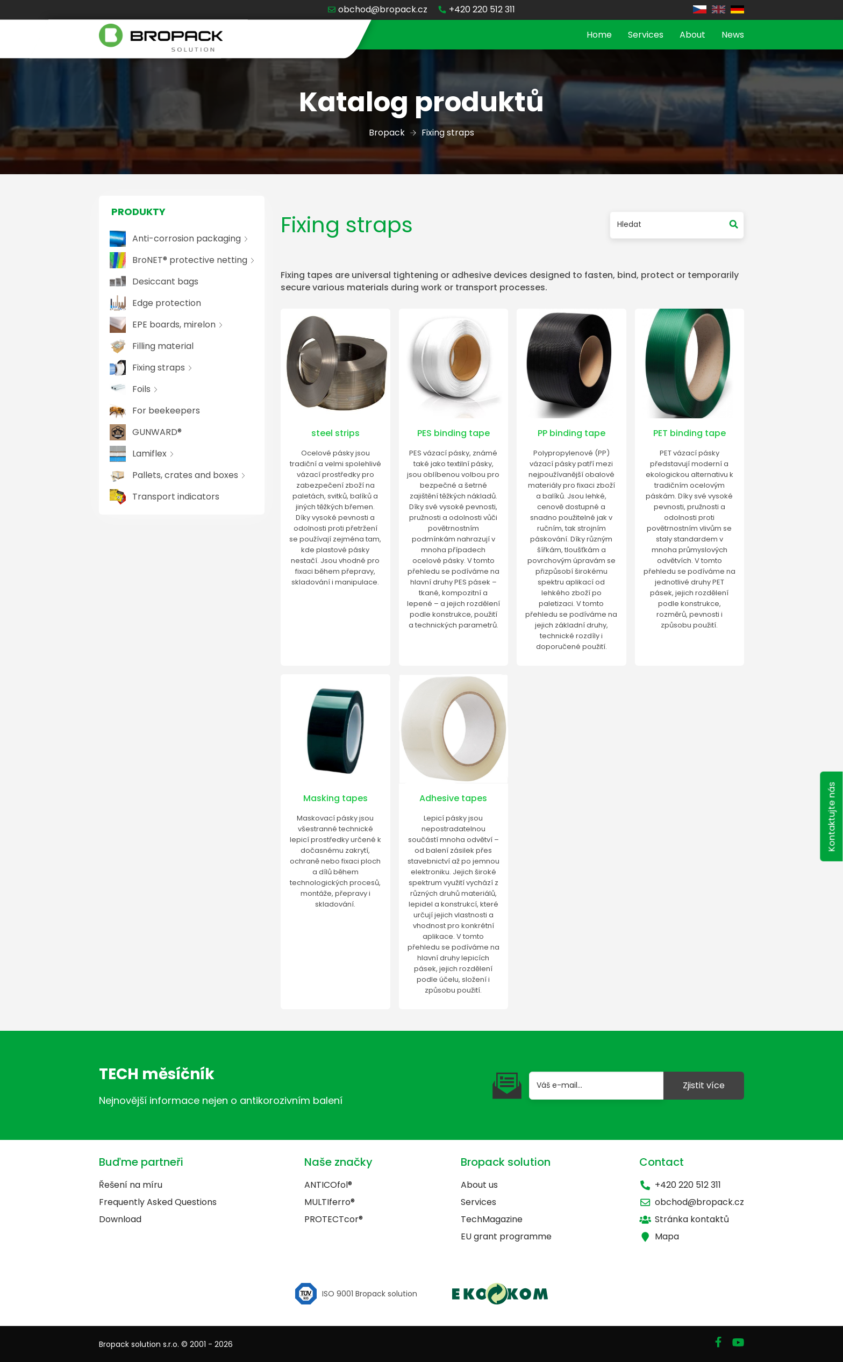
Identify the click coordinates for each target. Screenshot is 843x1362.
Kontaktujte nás (831, 822)
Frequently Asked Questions (158, 1202)
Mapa (659, 1236)
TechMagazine (492, 1219)
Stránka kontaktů (684, 1219)
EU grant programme (506, 1236)
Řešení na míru (130, 1185)
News (732, 34)
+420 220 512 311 (680, 1185)
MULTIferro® (329, 1202)
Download (120, 1219)
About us (479, 1185)
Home (599, 34)
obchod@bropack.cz (691, 1202)
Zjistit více (704, 1085)
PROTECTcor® (333, 1219)
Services (645, 34)
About (692, 34)
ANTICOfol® (328, 1185)
